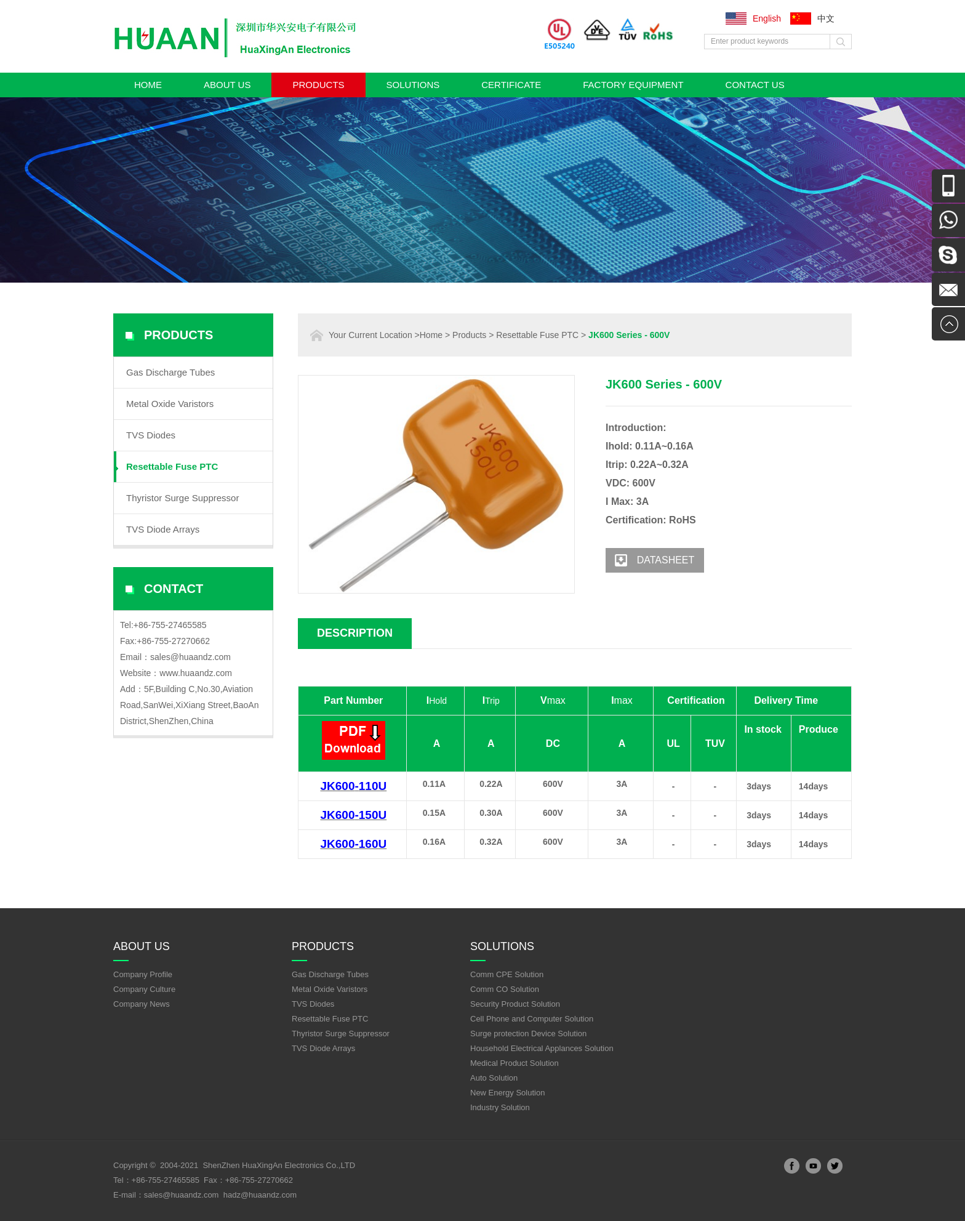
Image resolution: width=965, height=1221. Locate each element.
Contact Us (755, 84)
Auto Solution (494, 1077)
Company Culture (144, 989)
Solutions (413, 84)
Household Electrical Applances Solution (542, 1048)
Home (148, 84)
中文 (826, 18)
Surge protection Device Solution (528, 1033)
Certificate (511, 84)
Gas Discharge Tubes (170, 372)
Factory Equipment (633, 84)
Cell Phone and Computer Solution (531, 1018)
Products (318, 84)
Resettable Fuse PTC (172, 466)
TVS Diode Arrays (162, 529)
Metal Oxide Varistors (170, 403)
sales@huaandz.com (190, 657)
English (767, 18)
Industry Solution (500, 1107)
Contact (173, 588)
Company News (141, 1004)
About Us (227, 84)
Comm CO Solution (504, 989)
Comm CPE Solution (506, 974)
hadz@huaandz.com (260, 1194)
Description (355, 633)
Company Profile (142, 974)
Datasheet (650, 560)
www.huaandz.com (195, 673)
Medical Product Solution (514, 1063)
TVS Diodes (150, 435)
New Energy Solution (507, 1092)
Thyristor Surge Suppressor (182, 498)
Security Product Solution (515, 1004)
